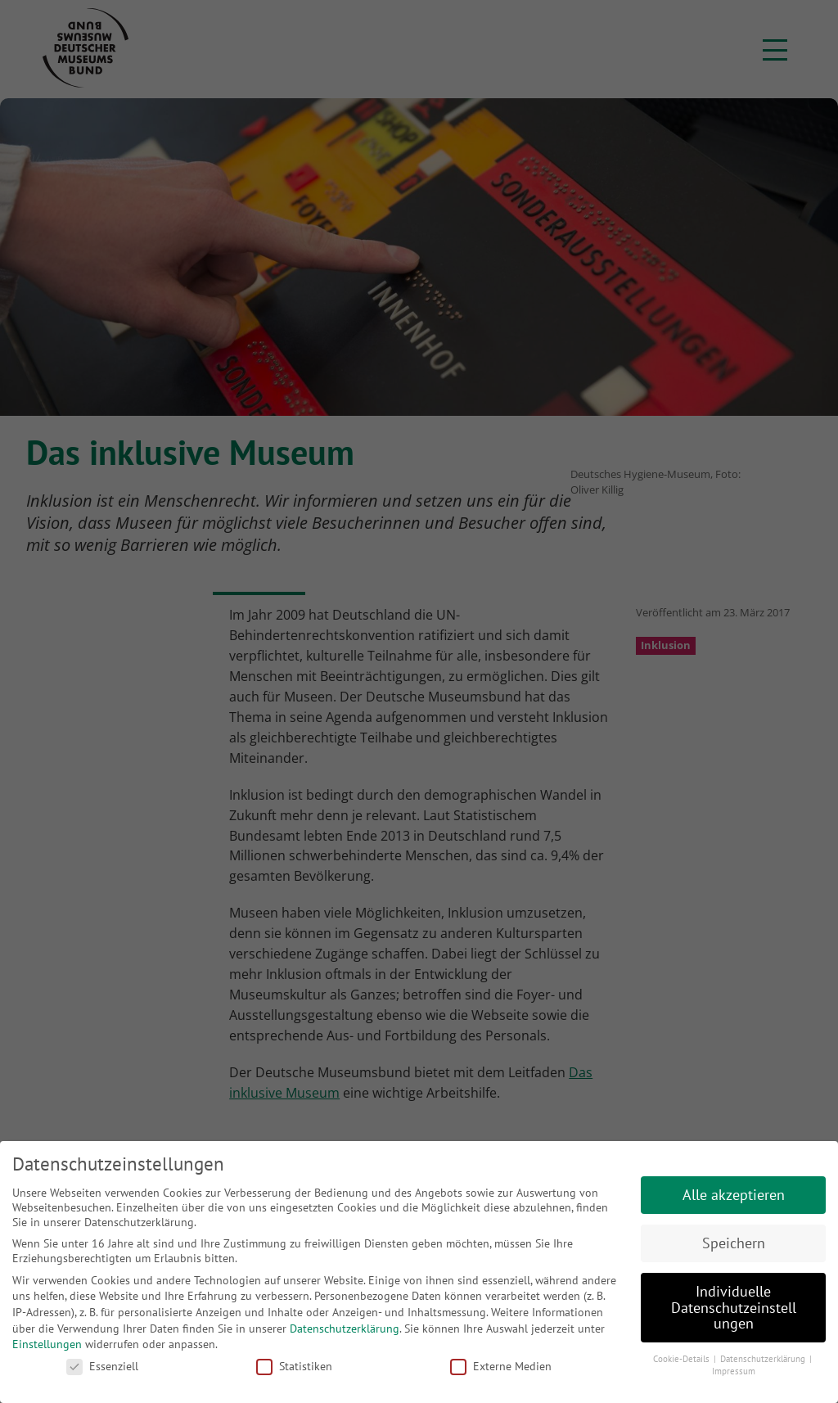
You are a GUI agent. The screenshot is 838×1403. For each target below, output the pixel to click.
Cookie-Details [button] (682, 1359)
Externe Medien (501, 1366)
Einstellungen (47, 1344)
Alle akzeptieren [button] (734, 1194)
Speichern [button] (733, 1243)
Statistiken (294, 1366)
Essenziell (102, 1366)
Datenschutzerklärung (344, 1328)
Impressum (733, 1371)
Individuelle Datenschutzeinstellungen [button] (733, 1307)
